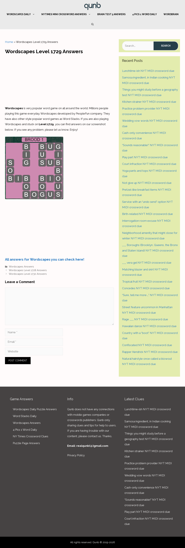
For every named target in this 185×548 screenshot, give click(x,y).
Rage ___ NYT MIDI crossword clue (145, 319)
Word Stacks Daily (24, 416)
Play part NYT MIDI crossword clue (145, 157)
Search (166, 45)
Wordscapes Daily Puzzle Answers (35, 409)
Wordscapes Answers (21, 266)
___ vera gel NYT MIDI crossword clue (146, 262)
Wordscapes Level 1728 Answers (28, 270)
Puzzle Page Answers (26, 443)
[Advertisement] (59, 79)
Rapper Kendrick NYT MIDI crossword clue (150, 352)
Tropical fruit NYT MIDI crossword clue (147, 281)
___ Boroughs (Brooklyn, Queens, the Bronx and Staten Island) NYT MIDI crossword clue (150, 250)
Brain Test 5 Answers (111, 14)
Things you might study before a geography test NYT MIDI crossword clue (148, 439)
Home (9, 42)
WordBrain (171, 14)
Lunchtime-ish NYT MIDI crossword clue (148, 70)
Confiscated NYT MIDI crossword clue (147, 345)
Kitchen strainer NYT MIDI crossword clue (149, 101)
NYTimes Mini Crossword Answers (67, 14)
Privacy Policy (76, 455)
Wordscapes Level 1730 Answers (28, 273)
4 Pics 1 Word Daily (144, 14)
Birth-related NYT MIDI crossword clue (147, 214)
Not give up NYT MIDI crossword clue (147, 182)
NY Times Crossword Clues (30, 436)
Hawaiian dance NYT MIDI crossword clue (149, 326)
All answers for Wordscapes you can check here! (44, 259)
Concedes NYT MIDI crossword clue (146, 288)
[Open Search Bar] (92, 24)
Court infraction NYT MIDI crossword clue (149, 164)
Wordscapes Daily (22, 14)
